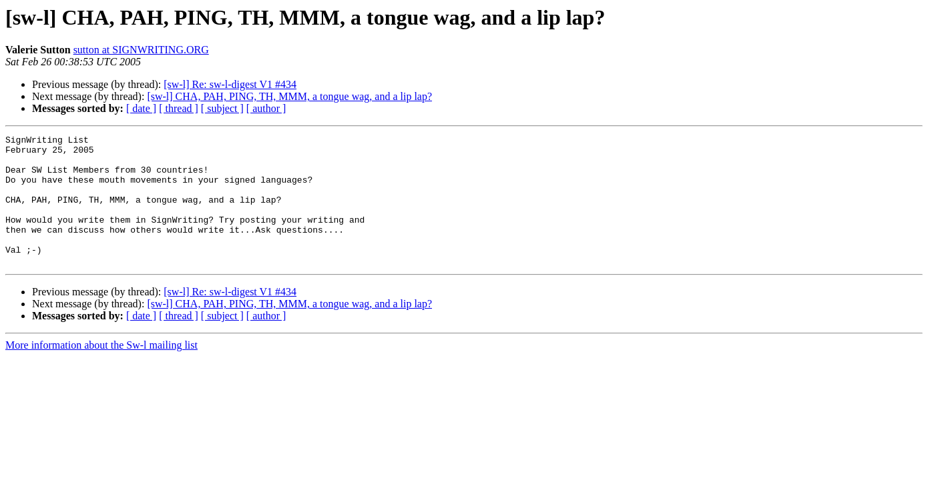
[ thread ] (178, 108)
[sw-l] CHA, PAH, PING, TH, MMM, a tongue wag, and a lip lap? (289, 96)
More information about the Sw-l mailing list (101, 371)
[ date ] (141, 108)
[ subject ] (222, 108)
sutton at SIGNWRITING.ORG (141, 49)
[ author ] (266, 108)
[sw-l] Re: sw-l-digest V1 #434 (230, 84)
